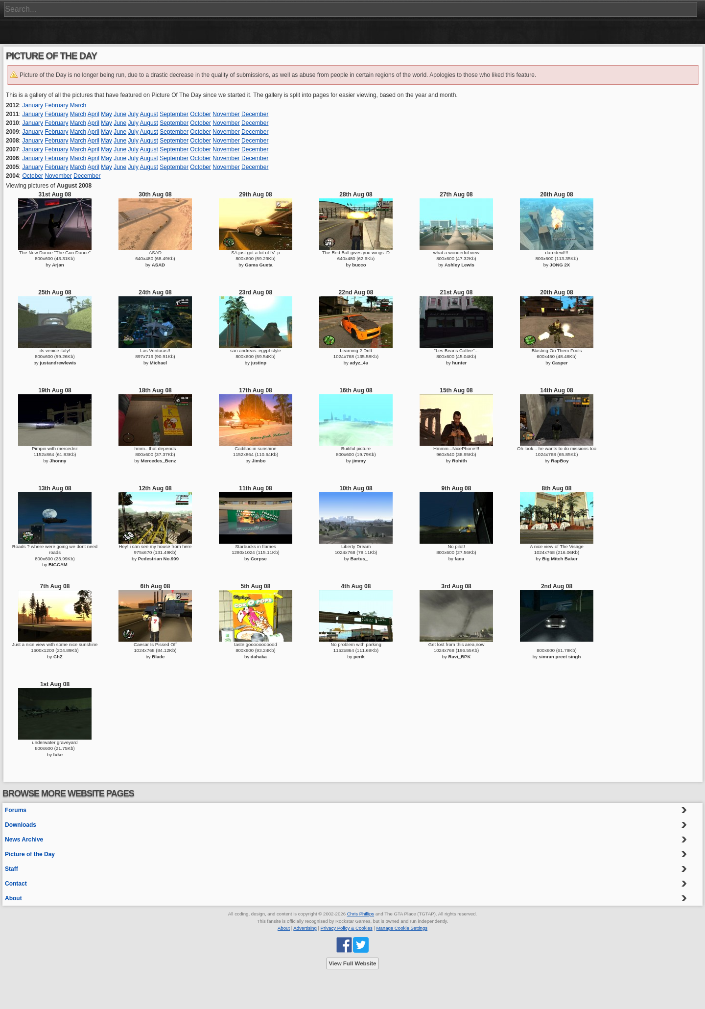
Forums (15, 810)
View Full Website (352, 963)
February (56, 105)
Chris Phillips (360, 913)
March (78, 105)
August (149, 114)
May (106, 114)
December (254, 114)
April (93, 114)
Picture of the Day (30, 854)
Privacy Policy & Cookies (347, 928)
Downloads (20, 824)
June (120, 114)
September (174, 114)
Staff (11, 868)
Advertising (304, 928)
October (200, 114)
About (13, 898)
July (133, 114)
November (225, 114)
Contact (16, 883)
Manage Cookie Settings (402, 928)
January (32, 105)
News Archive (24, 839)
